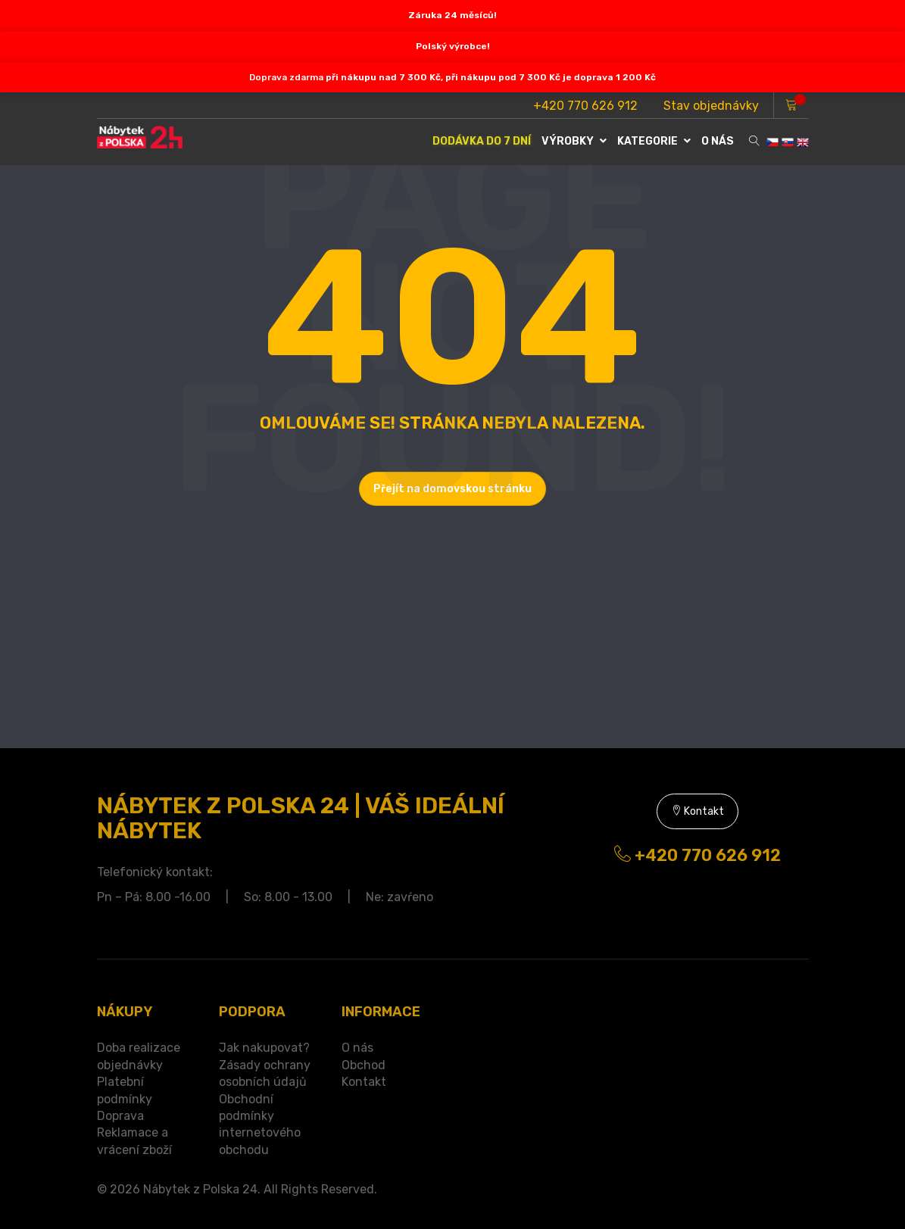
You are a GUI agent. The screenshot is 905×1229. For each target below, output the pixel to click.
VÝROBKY (574, 141)
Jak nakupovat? (264, 1047)
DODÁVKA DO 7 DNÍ (481, 141)
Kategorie (654, 141)
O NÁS (717, 141)
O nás (357, 1047)
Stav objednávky (711, 105)
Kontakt (697, 811)
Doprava (120, 1116)
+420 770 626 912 (585, 105)
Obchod (363, 1065)
